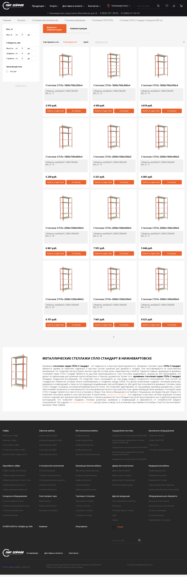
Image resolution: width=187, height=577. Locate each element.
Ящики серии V (45, 501)
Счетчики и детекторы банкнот (161, 450)
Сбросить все (101, 42)
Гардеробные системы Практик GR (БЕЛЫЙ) (129, 435)
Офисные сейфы (9, 440)
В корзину (76, 111)
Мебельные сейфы (10, 435)
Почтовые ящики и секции (122, 510)
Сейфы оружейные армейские (15, 489)
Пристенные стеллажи (85, 501)
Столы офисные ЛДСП (47, 450)
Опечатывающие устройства (124, 501)
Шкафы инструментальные (86, 475)
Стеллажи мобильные (48, 489)
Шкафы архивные (83, 435)
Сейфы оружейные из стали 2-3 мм (16, 480)
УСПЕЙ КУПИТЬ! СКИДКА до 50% (18, 526)
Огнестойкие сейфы (11, 445)
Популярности (70, 42)
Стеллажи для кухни (156, 515)
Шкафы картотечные (84, 450)
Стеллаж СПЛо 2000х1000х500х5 (65, 228)
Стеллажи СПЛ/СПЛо (102, 20)
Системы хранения (10, 515)
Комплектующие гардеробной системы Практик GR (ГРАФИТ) (128, 453)
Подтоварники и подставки (160, 520)
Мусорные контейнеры (48, 510)
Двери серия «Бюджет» (121, 470)
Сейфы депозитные (156, 435)
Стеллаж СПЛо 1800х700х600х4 (64, 156)
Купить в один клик (55, 111)
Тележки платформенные (13, 510)
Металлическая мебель (87, 431)
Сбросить (21, 85)
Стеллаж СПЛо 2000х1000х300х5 (112, 156)
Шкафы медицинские (157, 470)
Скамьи (115, 520)
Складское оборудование (15, 496)
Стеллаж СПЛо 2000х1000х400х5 (160, 156)
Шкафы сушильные (83, 480)
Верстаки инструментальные (87, 470)
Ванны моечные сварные (159, 501)
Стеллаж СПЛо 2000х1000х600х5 (112, 228)
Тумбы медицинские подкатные (161, 485)
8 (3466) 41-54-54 (130, 13)
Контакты (94, 6)
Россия (11, 71)
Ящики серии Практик (48, 506)
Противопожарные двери (122, 485)
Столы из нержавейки (157, 510)
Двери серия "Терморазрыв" (123, 480)
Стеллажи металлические (45, 20)
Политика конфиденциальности (140, 565)
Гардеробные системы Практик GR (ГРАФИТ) (130, 447)
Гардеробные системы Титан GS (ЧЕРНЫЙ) (129, 459)
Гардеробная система (122, 431)
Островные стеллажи (84, 510)
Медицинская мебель (159, 466)
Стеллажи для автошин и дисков (52, 480)
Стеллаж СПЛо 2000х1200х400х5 (65, 299)
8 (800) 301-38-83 (109, 13)
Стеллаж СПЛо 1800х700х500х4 (159, 85)
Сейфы (6, 431)
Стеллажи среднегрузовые (50, 475)
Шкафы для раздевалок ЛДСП (50, 440)
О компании (32, 553)
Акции (117, 526)
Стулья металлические (48, 454)
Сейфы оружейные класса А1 (14, 485)
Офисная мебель (47, 431)
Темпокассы (154, 445)
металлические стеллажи (81, 402)
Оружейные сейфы (11, 466)
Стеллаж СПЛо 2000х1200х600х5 (160, 299)
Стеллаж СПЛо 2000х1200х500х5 (112, 299)
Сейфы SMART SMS (156, 440)
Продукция (39, 6)
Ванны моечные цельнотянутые (161, 506)
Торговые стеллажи (85, 496)
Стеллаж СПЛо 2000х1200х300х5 (160, 228)
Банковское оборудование (161, 431)
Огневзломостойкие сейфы (14, 450)
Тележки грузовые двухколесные (16, 506)
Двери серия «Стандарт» (122, 475)
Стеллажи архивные (75, 20)
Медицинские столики (158, 480)
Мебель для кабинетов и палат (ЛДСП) (164, 489)
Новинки (43, 526)
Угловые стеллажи (83, 506)
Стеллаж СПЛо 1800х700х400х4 (111, 85)
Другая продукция (121, 496)
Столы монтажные (83, 485)
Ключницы (116, 506)
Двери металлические (122, 466)
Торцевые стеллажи (84, 515)
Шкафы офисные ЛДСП (48, 435)
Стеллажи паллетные (47, 485)
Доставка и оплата (73, 6)
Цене (86, 42)
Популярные (81, 526)
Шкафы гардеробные (84, 440)
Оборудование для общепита (163, 496)
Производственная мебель (88, 466)
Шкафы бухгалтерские (84, 445)
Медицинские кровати (158, 475)
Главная (7, 20)
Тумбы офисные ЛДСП (48, 445)
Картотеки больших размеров (88, 454)
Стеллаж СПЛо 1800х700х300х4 (64, 85)
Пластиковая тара (48, 496)
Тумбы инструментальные (86, 489)
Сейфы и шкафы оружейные (14, 475)
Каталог (21, 20)
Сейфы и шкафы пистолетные (14, 470)
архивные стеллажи (116, 394)
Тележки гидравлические (13, 501)
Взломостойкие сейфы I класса (15, 454)
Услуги (54, 6)
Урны (114, 515)
